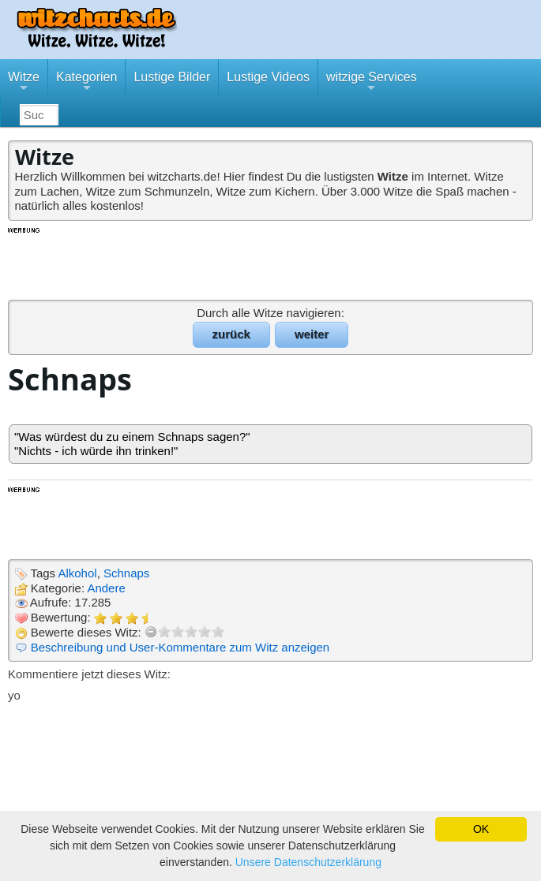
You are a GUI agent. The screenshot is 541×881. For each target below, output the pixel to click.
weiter (312, 334)
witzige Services (371, 82)
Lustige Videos (268, 77)
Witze (23, 82)
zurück (231, 334)
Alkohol (77, 573)
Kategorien (86, 82)
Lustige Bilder (171, 77)
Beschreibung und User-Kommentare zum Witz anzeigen (180, 647)
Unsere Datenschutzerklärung (308, 862)
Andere (106, 588)
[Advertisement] (270, 262)
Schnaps (126, 573)
